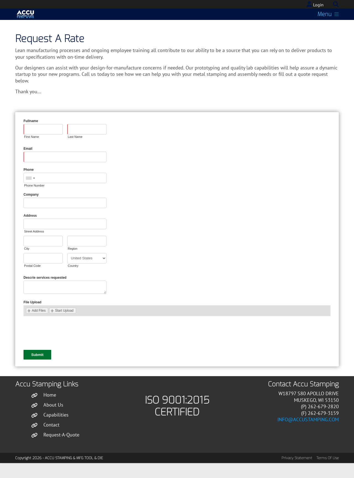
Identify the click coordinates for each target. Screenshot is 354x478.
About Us (53, 418)
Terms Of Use (327, 471)
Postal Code (32, 279)
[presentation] (66, 347)
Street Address (34, 245)
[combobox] (30, 192)
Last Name (75, 150)
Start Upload (64, 324)
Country (73, 279)
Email (28, 162)
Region (72, 262)
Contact (51, 438)
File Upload (32, 316)
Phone (29, 183)
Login (318, 4)
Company (31, 208)
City (26, 262)
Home (49, 408)
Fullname (31, 134)
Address (30, 229)
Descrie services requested (45, 291)
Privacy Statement (297, 471)
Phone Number (34, 199)
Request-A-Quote (61, 448)
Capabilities (56, 428)
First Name (31, 150)
